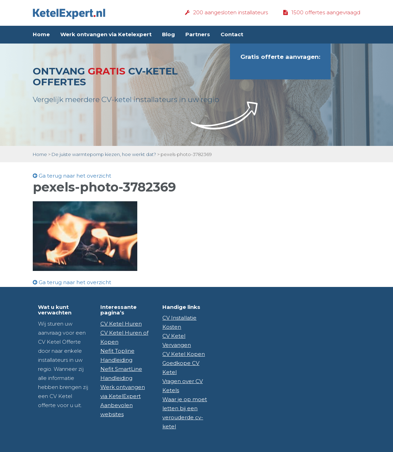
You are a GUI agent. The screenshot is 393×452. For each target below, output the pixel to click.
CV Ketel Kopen (183, 354)
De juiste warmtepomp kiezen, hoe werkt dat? (104, 154)
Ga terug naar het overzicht (72, 175)
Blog (168, 34)
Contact (232, 34)
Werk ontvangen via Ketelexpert (106, 34)
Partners (197, 34)
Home (41, 34)
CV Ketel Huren (121, 323)
